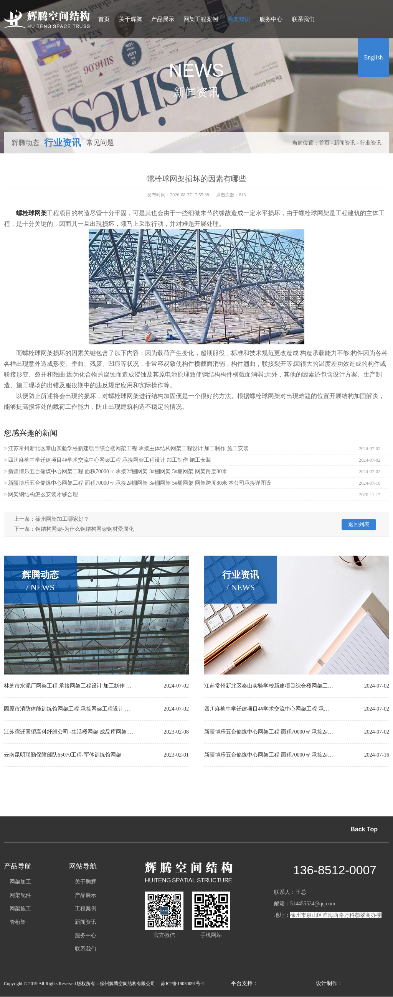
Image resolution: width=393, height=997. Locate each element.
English (373, 57)
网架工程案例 (200, 19)
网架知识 (238, 19)
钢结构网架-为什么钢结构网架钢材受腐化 (84, 529)
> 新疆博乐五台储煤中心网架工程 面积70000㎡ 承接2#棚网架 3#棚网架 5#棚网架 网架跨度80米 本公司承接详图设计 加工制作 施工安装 (137, 484)
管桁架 (18, 922)
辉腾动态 (25, 142)
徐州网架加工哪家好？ (62, 519)
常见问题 (100, 142)
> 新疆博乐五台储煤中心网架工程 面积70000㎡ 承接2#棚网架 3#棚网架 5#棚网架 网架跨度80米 (115, 471)
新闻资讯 (344, 143)
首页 (104, 19)
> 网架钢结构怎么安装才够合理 (41, 494)
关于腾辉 (85, 882)
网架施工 (20, 908)
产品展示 (162, 19)
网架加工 (20, 882)
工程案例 (85, 908)
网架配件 (20, 895)
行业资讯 (62, 143)
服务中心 (270, 19)
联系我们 (303, 19)
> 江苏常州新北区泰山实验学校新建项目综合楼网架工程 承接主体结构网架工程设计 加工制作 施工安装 (126, 448)
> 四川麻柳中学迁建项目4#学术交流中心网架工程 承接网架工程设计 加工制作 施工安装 (107, 460)
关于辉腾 (130, 19)
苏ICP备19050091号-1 (182, 983)
